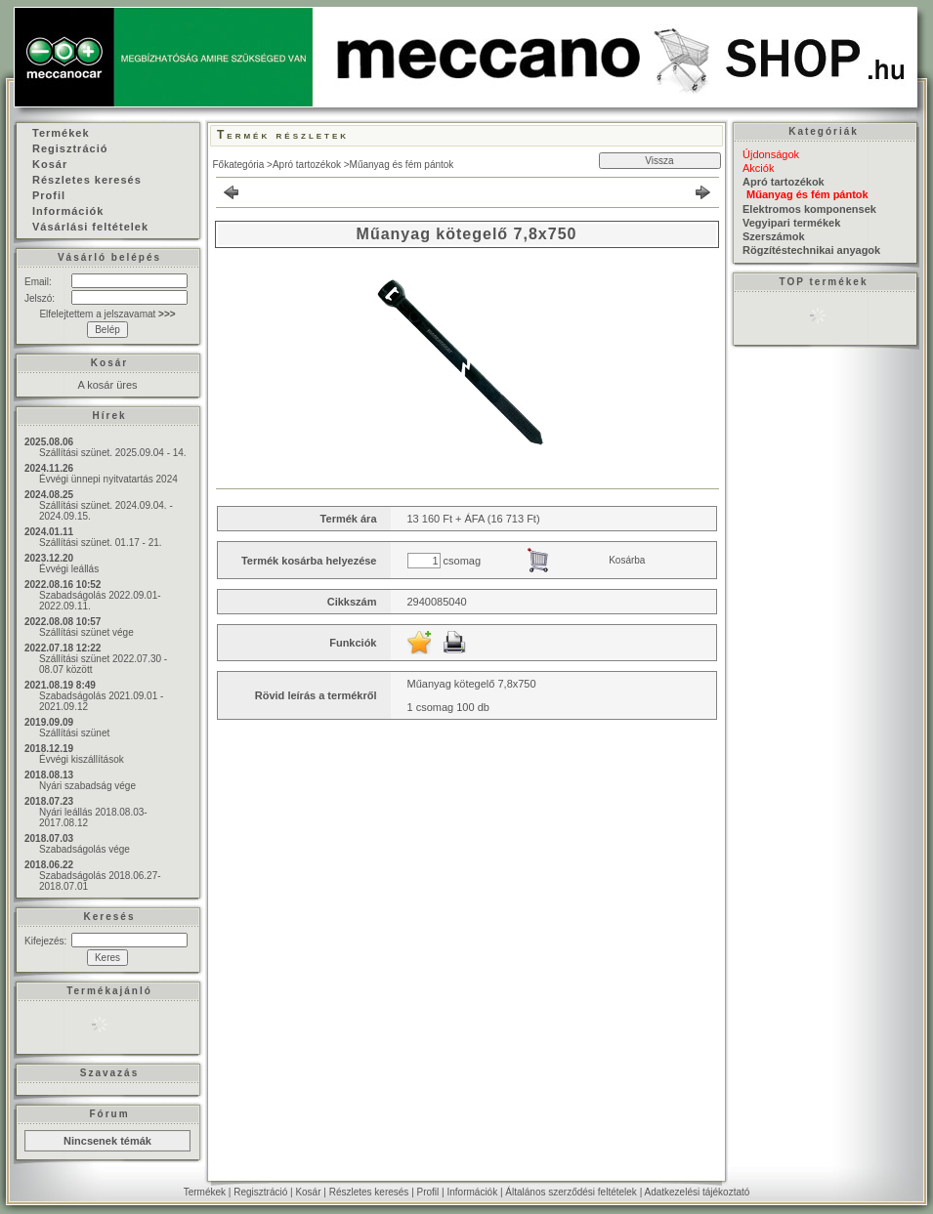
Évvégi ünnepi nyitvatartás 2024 (108, 479)
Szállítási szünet (74, 733)
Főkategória (239, 164)
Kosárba (627, 560)
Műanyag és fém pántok (402, 164)
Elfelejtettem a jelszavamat (107, 314)
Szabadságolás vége (84, 849)
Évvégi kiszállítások (81, 759)
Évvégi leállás (69, 569)
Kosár (307, 1192)
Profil (428, 1192)
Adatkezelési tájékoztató (696, 1192)
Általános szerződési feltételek (571, 1192)
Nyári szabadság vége (87, 785)
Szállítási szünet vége (86, 632)
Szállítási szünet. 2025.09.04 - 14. (113, 452)
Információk (471, 1192)
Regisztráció (260, 1192)
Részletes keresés (369, 1192)
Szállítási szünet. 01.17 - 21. (100, 542)
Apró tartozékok (307, 164)
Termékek (205, 1192)
